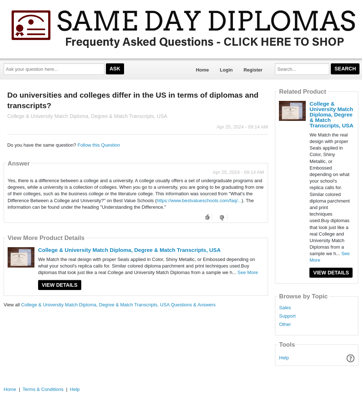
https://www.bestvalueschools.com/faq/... (199, 200)
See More (248, 272)
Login (226, 70)
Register (252, 70)
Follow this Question (99, 145)
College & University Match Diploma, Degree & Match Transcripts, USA (129, 250)
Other (285, 324)
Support (287, 316)
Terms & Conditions (42, 389)
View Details (60, 285)
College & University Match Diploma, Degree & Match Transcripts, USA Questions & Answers (118, 304)
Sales (285, 307)
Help (284, 357)
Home (202, 70)
